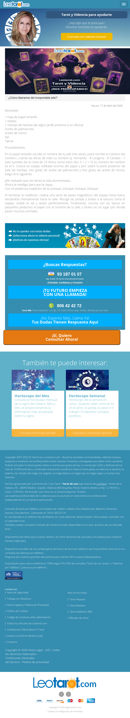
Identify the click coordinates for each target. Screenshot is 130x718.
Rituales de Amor (79, 617)
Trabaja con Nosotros (19, 598)
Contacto (12, 642)
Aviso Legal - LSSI (39, 650)
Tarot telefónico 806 (81, 611)
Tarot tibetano (78, 605)
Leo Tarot (103, 310)
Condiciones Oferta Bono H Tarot (25, 629)
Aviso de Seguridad (17, 592)
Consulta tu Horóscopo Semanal (92, 433)
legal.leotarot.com (73, 707)
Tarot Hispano (77, 599)
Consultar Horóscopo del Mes (38, 433)
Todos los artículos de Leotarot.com (27, 623)
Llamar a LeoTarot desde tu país (25, 635)
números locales (59, 524)
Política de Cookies (17, 611)
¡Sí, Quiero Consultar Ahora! (62, 337)
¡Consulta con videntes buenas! (86, 36)
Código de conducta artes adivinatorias (29, 617)
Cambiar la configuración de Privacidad (65, 711)
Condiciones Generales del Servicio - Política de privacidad (27, 660)
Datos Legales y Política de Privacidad (28, 604)
